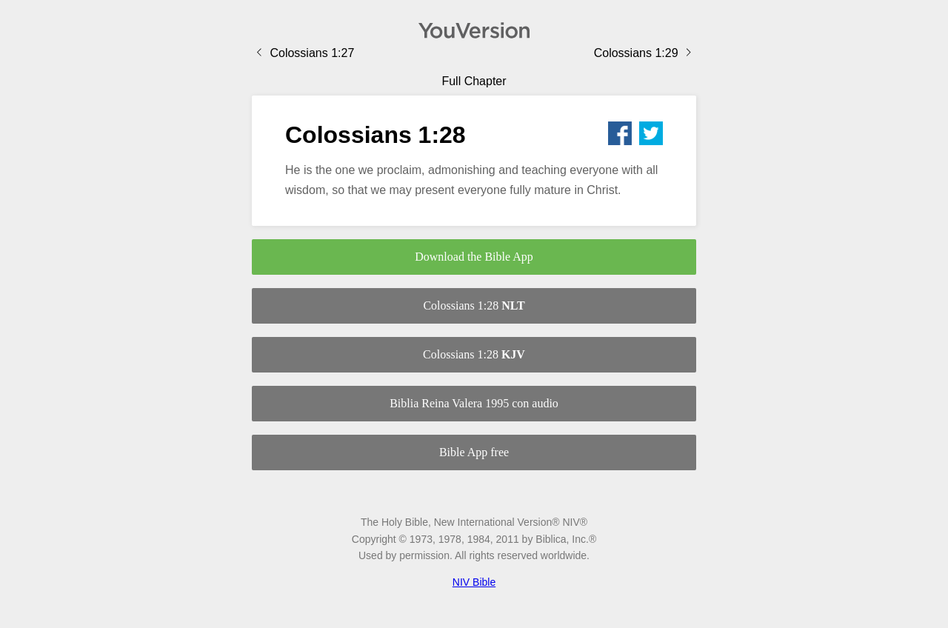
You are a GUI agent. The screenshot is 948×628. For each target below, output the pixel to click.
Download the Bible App (474, 256)
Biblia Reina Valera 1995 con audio (474, 403)
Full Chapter (473, 81)
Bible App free (474, 452)
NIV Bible (474, 582)
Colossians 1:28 (473, 305)
